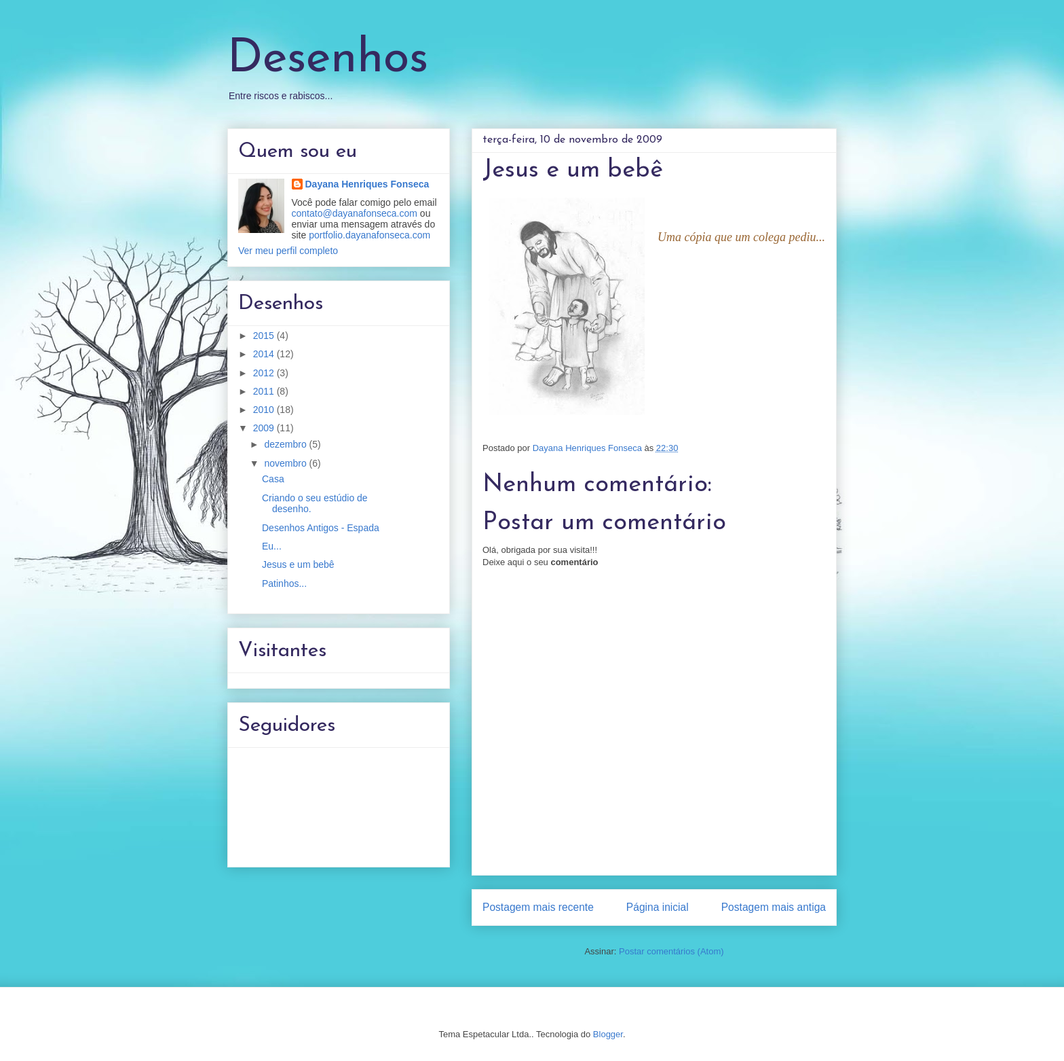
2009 (265, 427)
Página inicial (657, 907)
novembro (286, 463)
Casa (273, 478)
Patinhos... (284, 583)
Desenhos (327, 59)
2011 (265, 391)
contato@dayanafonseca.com (354, 213)
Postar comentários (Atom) (671, 951)
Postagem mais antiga (773, 907)
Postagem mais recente (538, 907)
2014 (265, 353)
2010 (265, 409)
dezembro (286, 444)
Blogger (608, 1034)
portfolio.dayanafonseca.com (369, 235)
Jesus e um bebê (298, 564)
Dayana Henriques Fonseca (367, 184)
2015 (265, 335)
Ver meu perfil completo (288, 250)
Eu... (272, 546)
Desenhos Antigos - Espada (320, 527)
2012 (265, 372)
